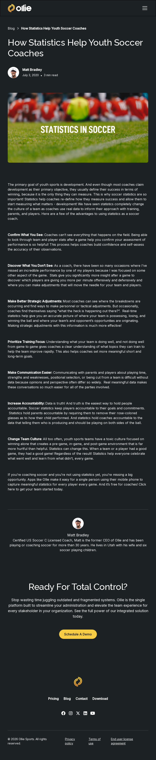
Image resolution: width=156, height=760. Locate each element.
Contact (82, 699)
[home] (19, 8)
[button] (144, 8)
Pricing (53, 699)
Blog (67, 699)
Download (100, 699)
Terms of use (95, 741)
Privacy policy (70, 741)
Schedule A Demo (78, 634)
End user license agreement (122, 741)
